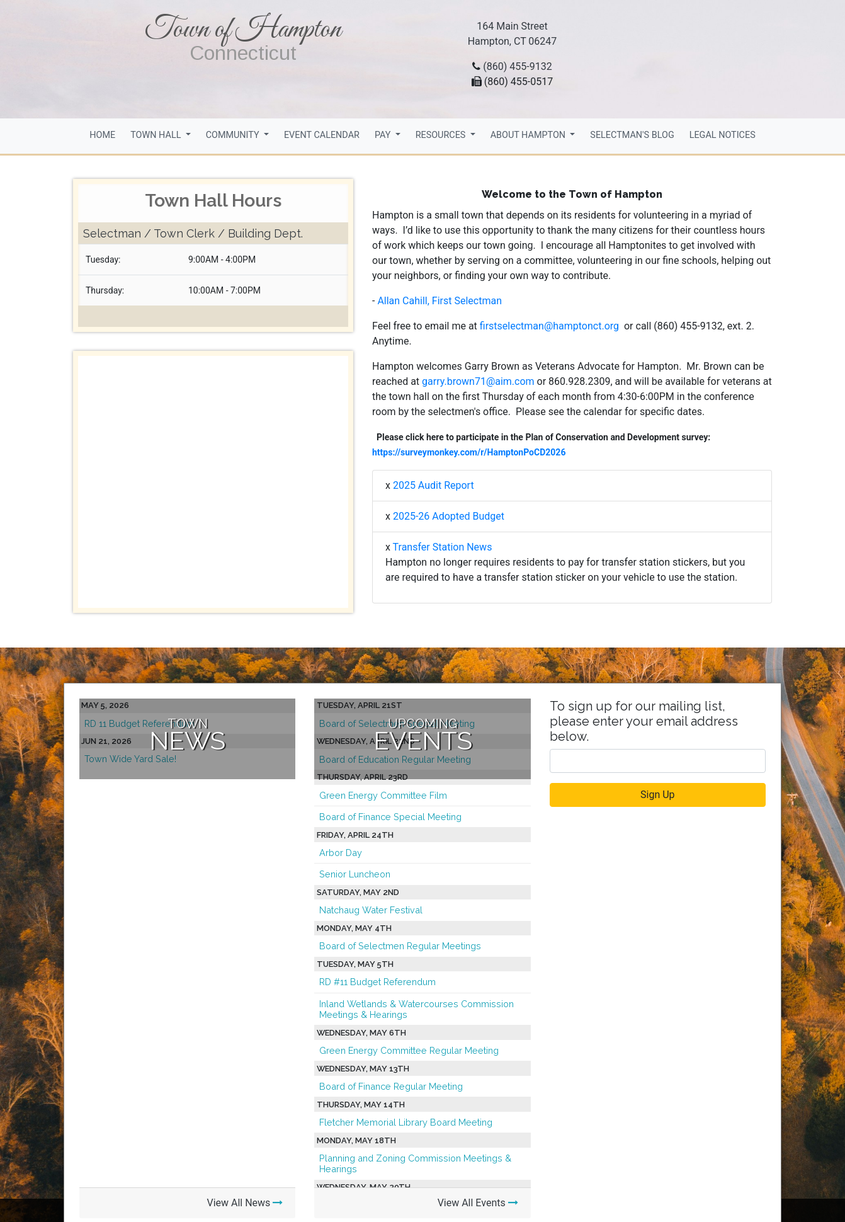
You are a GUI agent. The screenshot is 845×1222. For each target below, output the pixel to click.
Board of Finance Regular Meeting (391, 1086)
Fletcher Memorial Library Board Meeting (405, 1122)
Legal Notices (722, 135)
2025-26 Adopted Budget (448, 516)
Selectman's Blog (632, 135)
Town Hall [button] (156, 135)
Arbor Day (340, 852)
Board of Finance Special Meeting (390, 816)
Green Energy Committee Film (383, 795)
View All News (245, 1203)
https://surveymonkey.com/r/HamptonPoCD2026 (468, 452)
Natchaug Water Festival (370, 910)
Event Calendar (322, 135)
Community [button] (234, 135)
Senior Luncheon (354, 874)
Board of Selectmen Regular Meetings (400, 945)
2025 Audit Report (433, 485)
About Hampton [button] (529, 135)
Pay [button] (384, 135)
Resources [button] (442, 135)
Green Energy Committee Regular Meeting (409, 1050)
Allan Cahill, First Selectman (439, 301)
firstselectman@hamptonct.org (550, 326)
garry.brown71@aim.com (478, 381)
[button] (98, 482)
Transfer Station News (442, 547)
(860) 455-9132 (517, 66)
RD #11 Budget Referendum (377, 981)
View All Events (478, 1203)
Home (102, 135)
